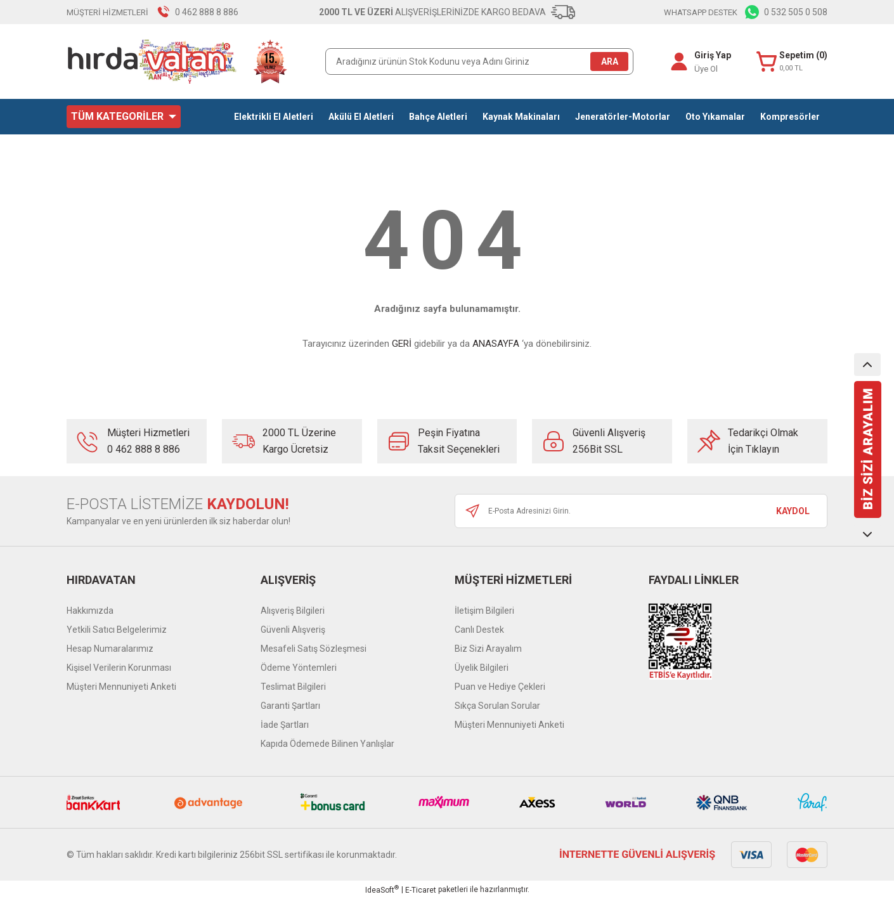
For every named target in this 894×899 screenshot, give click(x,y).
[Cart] (790, 61)
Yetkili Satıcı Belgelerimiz (117, 629)
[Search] (479, 61)
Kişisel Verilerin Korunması (119, 668)
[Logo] (177, 61)
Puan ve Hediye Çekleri (500, 687)
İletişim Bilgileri (484, 610)
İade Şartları (285, 725)
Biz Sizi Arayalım (488, 649)
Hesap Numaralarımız (110, 649)
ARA (609, 61)
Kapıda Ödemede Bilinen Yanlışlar (327, 744)
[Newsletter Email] (641, 511)
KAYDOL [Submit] (793, 511)
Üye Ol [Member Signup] (703, 69)
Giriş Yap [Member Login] (710, 55)
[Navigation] (124, 116)
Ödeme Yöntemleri (299, 668)
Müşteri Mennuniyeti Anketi (121, 687)
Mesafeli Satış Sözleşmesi (313, 649)
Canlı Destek (479, 629)
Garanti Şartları (290, 706)
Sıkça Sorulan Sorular (497, 706)
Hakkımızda (90, 610)
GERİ (401, 343)
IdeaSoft (382, 889)
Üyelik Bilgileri (482, 668)
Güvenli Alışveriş (293, 629)
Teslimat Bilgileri (293, 687)
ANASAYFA (495, 343)
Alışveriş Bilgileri (293, 610)
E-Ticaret (420, 890)
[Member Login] (676, 61)
